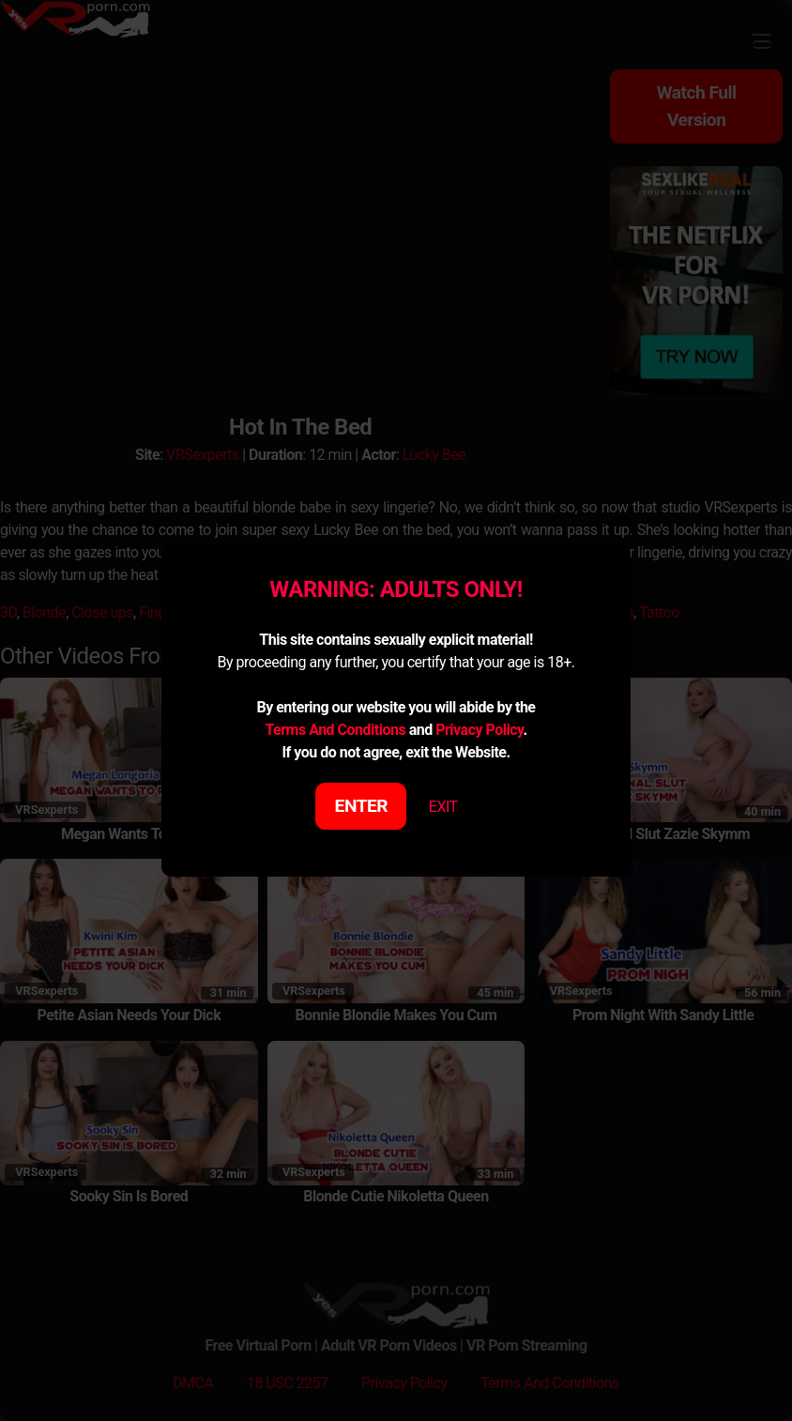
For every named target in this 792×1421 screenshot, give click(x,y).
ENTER (361, 806)
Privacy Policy (479, 730)
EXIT (443, 807)
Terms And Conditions (335, 730)
